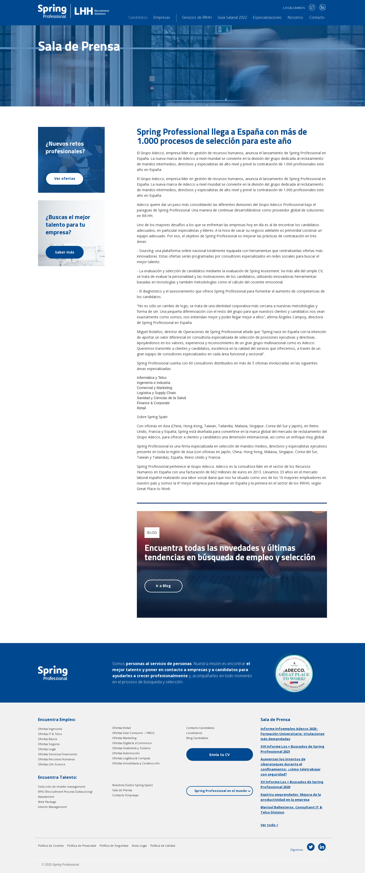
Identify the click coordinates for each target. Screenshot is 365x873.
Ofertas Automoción (126, 753)
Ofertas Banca (47, 738)
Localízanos (194, 732)
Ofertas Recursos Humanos (56, 759)
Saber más (64, 252)
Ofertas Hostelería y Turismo (131, 748)
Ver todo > (269, 825)
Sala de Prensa (122, 790)
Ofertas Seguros (49, 744)
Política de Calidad (162, 845)
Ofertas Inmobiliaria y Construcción (136, 763)
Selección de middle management (61, 786)
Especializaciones (267, 17)
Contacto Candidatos (200, 727)
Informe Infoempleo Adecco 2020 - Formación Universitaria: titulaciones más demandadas (292, 733)
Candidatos (138, 17)
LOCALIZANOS (294, 8)
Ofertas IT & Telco (50, 733)
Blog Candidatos (197, 737)
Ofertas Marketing (124, 737)
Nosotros (295, 17)
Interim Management (52, 806)
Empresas (162, 17)
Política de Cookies (51, 845)
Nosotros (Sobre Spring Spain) (132, 785)
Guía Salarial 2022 (232, 17)
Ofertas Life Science (51, 764)
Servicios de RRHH (197, 17)
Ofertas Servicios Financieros (57, 754)
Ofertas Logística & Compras (131, 758)
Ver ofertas (64, 178)
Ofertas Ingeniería (50, 728)
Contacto (316, 17)
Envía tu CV (219, 754)
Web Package (47, 801)
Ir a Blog (163, 585)
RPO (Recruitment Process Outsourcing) (65, 791)
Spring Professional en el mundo (222, 791)
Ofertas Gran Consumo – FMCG (133, 732)
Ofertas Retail (121, 727)
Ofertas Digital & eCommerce (132, 743)
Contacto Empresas (125, 795)
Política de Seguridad (114, 845)
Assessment (46, 796)
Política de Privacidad (81, 845)
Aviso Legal (139, 845)
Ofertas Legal (47, 749)
